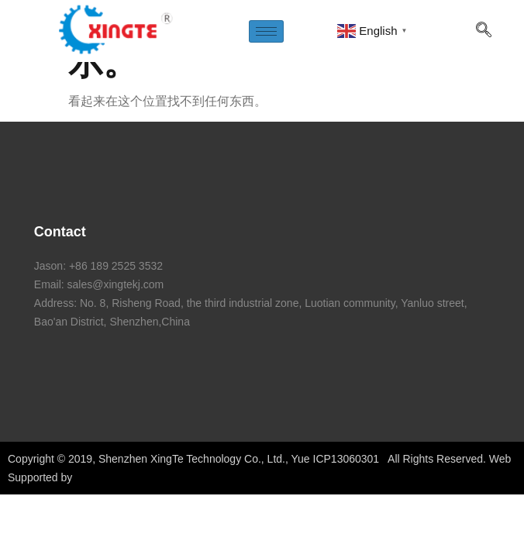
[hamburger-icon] (266, 31)
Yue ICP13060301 (335, 459)
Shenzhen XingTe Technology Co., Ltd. (191, 459)
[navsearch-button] (483, 31)
